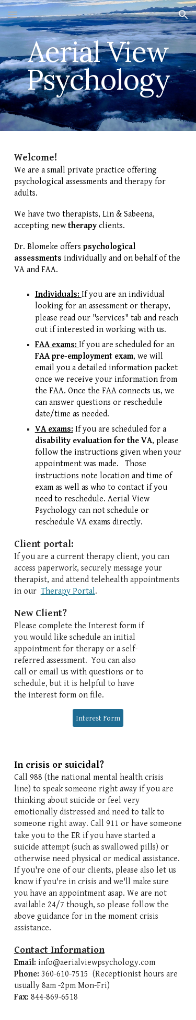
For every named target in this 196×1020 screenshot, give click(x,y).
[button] (12, 14)
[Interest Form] (98, 718)
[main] (98, 66)
